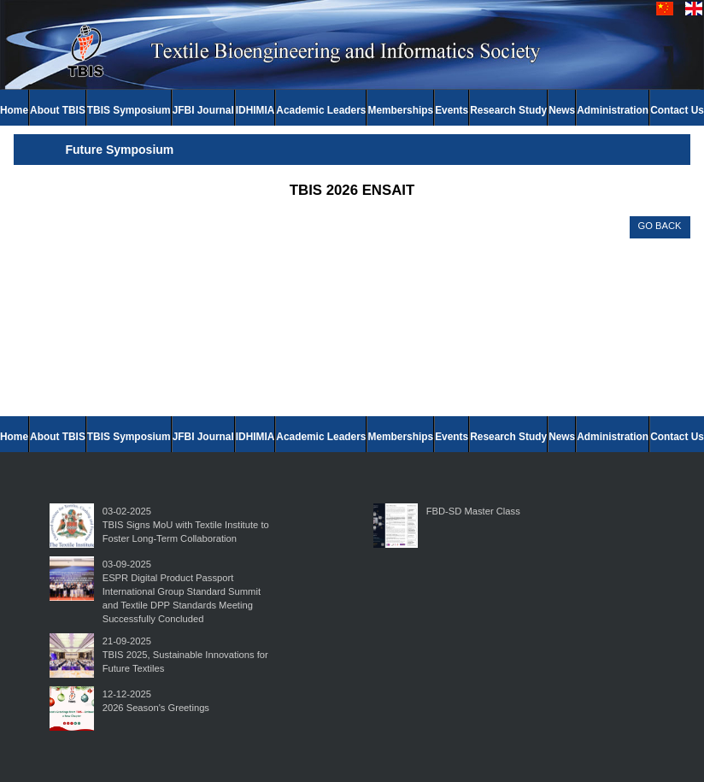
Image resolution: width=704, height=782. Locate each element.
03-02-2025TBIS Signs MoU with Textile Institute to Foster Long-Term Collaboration (186, 525)
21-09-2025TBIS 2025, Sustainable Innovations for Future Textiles (185, 654)
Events (451, 110)
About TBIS (57, 110)
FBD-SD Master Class (473, 511)
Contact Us (677, 110)
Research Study (508, 110)
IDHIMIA (255, 110)
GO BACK (660, 225)
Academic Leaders (321, 110)
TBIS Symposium (129, 110)
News (562, 110)
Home (14, 110)
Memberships (400, 110)
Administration (612, 110)
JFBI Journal (203, 110)
